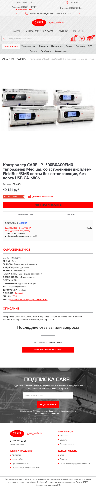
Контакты (78, 31)
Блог (62, 455)
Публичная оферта (20, 464)
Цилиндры (56, 46)
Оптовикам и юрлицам (39, 31)
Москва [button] (22, 223)
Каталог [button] (16, 31)
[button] (24, 9)
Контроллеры (11, 46)
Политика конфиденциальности (75, 464)
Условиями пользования (46, 413)
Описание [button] (71, 214)
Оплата (63, 440)
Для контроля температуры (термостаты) (28, 300)
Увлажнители (28, 46)
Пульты (33, 51)
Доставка (64, 436)
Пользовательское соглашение (26, 468)
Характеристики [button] (25, 214)
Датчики (43, 46)
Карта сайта (17, 459)
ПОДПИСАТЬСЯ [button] (48, 405)
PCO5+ (14, 296)
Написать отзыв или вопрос (48, 350)
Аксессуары (60, 51)
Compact (19, 293)
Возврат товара (67, 444)
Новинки (63, 31)
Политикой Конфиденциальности (62, 411)
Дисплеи (80, 46)
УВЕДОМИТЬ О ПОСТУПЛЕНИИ (48, 205)
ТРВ (90, 46)
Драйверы (46, 51)
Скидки (63, 459)
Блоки (69, 46)
